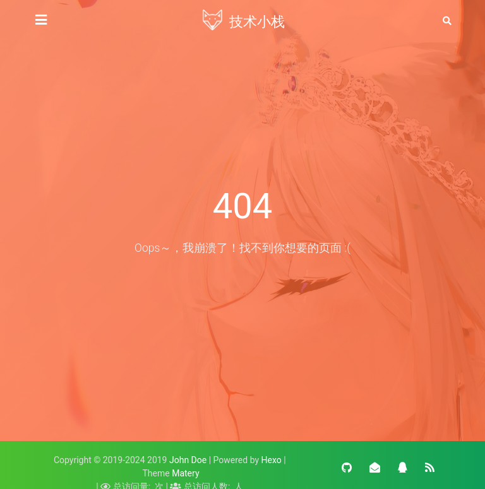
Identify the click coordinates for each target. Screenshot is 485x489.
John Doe (188, 460)
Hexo (271, 460)
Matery (185, 473)
